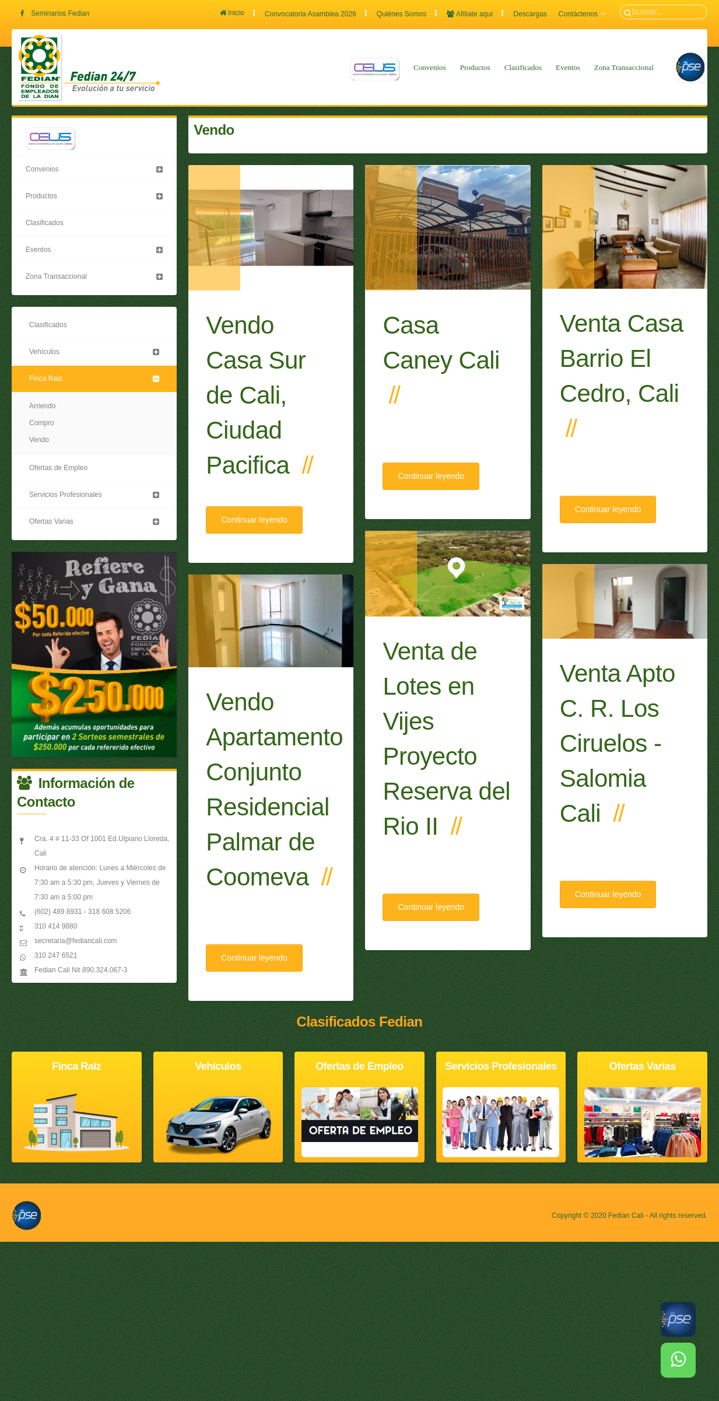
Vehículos (44, 352)
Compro (41, 423)
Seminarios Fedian (60, 13)
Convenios (429, 67)
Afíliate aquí (470, 14)
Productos (475, 67)
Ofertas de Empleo (58, 468)
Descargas (529, 14)
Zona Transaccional (624, 67)
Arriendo (42, 406)
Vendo (39, 440)
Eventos (568, 67)
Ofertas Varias (51, 521)
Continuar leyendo (254, 519)
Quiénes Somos (401, 14)
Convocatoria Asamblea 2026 (310, 14)
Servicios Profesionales (65, 495)
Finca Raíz (45, 378)
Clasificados (523, 67)
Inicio (232, 13)
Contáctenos (582, 14)
